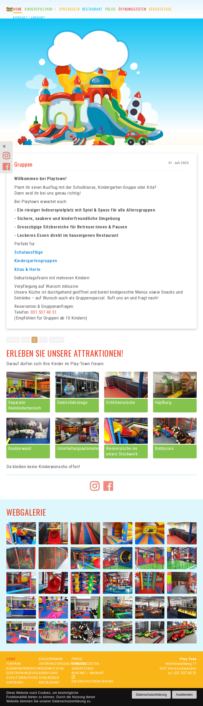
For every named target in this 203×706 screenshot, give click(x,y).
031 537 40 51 (185, 674)
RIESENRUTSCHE (51, 669)
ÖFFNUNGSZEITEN (85, 664)
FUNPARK (13, 664)
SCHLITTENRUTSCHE (20, 678)
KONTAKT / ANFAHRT (88, 674)
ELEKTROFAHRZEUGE (20, 674)
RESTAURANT (49, 683)
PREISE (77, 660)
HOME (10, 660)
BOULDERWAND (51, 660)
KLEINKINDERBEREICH (20, 669)
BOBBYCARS (48, 674)
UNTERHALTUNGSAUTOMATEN (52, 664)
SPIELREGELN (49, 678)
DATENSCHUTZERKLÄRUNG (89, 680)
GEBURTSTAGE (83, 669)
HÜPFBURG (14, 683)
